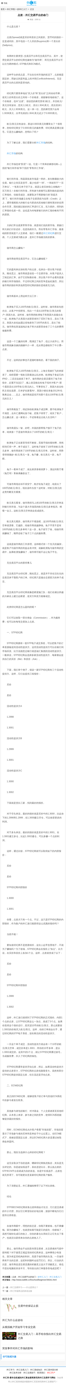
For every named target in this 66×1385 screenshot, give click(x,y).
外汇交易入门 (22, 1370)
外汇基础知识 (36, 1370)
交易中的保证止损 (28, 1305)
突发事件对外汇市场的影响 (17, 1348)
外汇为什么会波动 (12, 1320)
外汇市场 (40, 142)
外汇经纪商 (49, 233)
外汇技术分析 (15, 1373)
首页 (3, 9)
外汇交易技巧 (29, 1373)
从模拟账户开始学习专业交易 (18, 1327)
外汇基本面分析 (51, 1370)
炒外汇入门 (22, 9)
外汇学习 (10, 1370)
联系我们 (41, 1373)
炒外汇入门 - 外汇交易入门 (49, 1277)
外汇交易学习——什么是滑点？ (24, 1287)
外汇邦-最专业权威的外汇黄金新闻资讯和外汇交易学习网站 (29, 1378)
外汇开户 (51, 1373)
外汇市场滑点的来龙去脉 (21, 1291)
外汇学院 (11, 9)
